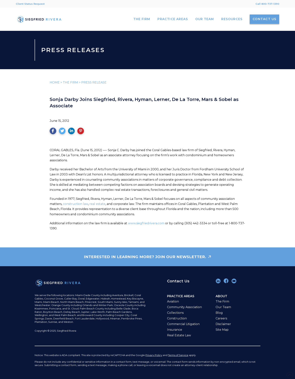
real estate (97, 204)
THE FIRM (70, 82)
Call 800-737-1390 (267, 3)
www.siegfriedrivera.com (146, 223)
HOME (55, 82)
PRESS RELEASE (93, 82)
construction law (75, 204)
